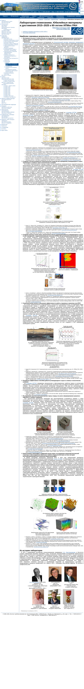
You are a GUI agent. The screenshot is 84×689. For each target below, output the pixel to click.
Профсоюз (50, 17)
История (5, 26)
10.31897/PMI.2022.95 (35, 302)
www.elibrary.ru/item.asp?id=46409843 (64, 376)
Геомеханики (7, 61)
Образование (60, 16)
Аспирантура (6, 110)
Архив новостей (6, 22)
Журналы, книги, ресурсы (27, 17)
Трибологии (6, 60)
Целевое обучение (7, 113)
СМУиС (4, 84)
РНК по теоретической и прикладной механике (8, 83)
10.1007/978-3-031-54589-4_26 (41, 546)
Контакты (3, 128)
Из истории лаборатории (29, 32)
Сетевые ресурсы (7, 121)
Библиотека (41, 17)
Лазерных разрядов (8, 48)
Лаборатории (25, 16)
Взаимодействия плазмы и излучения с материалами (10, 50)
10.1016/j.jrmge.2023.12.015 (57, 539)
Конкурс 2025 (7, 86)
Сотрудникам (60, 17)
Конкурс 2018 (7, 94)
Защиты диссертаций (9, 80)
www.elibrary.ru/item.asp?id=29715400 (35, 105)
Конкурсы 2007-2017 (8, 95)
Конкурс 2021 (7, 91)
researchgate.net (77, 160)
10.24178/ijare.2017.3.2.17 (67, 160)
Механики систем (8, 39)
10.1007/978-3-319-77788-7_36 (59, 227)
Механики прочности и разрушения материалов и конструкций (10, 56)
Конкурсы (3, 106)
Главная (41, 19)
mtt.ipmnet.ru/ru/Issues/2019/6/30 (69, 230)
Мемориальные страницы (9, 27)
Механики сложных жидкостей (11, 43)
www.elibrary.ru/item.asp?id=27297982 (40, 97)
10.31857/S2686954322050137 (56, 438)
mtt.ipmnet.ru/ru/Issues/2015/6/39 (33, 150)
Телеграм (81, 14)
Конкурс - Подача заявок (9, 85)
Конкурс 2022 (7, 90)
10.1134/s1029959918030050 (55, 102)
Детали (7, 62)
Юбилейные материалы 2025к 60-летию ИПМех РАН (61, 28)
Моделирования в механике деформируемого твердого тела (10, 52)
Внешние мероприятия (8, 118)
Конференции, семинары (74, 16)
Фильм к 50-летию (7, 31)
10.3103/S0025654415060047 (74, 152)
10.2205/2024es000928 (41, 542)
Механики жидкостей (9, 42)
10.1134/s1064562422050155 (63, 441)
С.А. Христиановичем (69, 552)
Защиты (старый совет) (9, 81)
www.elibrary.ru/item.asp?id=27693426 (40, 155)
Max (82, 8)
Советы (34, 16)
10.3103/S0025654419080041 (59, 233)
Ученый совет (6, 77)
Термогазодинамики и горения (11, 44)
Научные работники (7, 107)
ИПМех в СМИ (6, 30)
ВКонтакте (81, 11)
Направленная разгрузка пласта (11, 68)
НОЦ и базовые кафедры (8, 112)
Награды (5, 28)
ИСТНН (4, 103)
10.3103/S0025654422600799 (35, 452)
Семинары (5, 116)
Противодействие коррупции (8, 104)
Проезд (80, 4)
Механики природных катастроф (9, 73)
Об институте (14, 16)
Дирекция (5, 36)
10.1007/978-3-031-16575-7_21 (44, 379)
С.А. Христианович (34, 582)
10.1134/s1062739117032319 (75, 106)
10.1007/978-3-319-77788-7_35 (41, 109)
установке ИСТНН (71, 112)
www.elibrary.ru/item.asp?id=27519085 (61, 99)
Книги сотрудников (7, 123)
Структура (4, 35)
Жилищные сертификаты (10, 97)
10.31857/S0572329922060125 (68, 443)
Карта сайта (80, 6)
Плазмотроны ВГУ (7, 99)
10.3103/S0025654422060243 (55, 445)
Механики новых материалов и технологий (11, 59)
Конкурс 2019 (7, 93)
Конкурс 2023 (7, 89)
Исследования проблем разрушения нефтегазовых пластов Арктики (11, 70)
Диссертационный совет (46, 16)
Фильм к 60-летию (7, 33)
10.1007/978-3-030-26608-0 (40, 394)
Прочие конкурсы (7, 108)
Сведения (5, 25)
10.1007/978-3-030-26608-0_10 (55, 295)
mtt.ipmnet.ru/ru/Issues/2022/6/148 (50, 443)
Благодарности (7, 29)
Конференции (6, 115)
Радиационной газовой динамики (9, 46)
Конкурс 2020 (7, 92)
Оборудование (8, 66)
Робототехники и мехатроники (11, 41)
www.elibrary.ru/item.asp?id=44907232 (67, 373)
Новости (5, 16)
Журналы (5, 120)
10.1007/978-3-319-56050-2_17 (70, 157)
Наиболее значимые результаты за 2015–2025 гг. (35, 31)
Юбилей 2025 (6, 34)
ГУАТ (4, 100)
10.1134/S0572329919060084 (35, 231)
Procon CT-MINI (58, 459)
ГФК (4, 101)
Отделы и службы (7, 75)
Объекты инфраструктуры (8, 98)
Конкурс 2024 (7, 88)
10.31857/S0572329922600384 (35, 449)
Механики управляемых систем (11, 40)
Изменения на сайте (7, 21)
